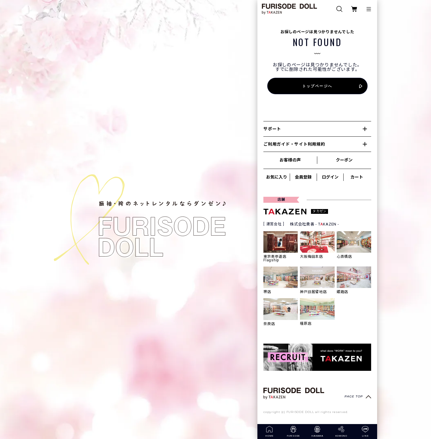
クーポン (344, 160)
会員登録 (303, 177)
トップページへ (317, 86)
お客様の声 (290, 160)
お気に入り (276, 177)
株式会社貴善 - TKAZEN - (314, 224)
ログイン (330, 177)
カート (356, 177)
